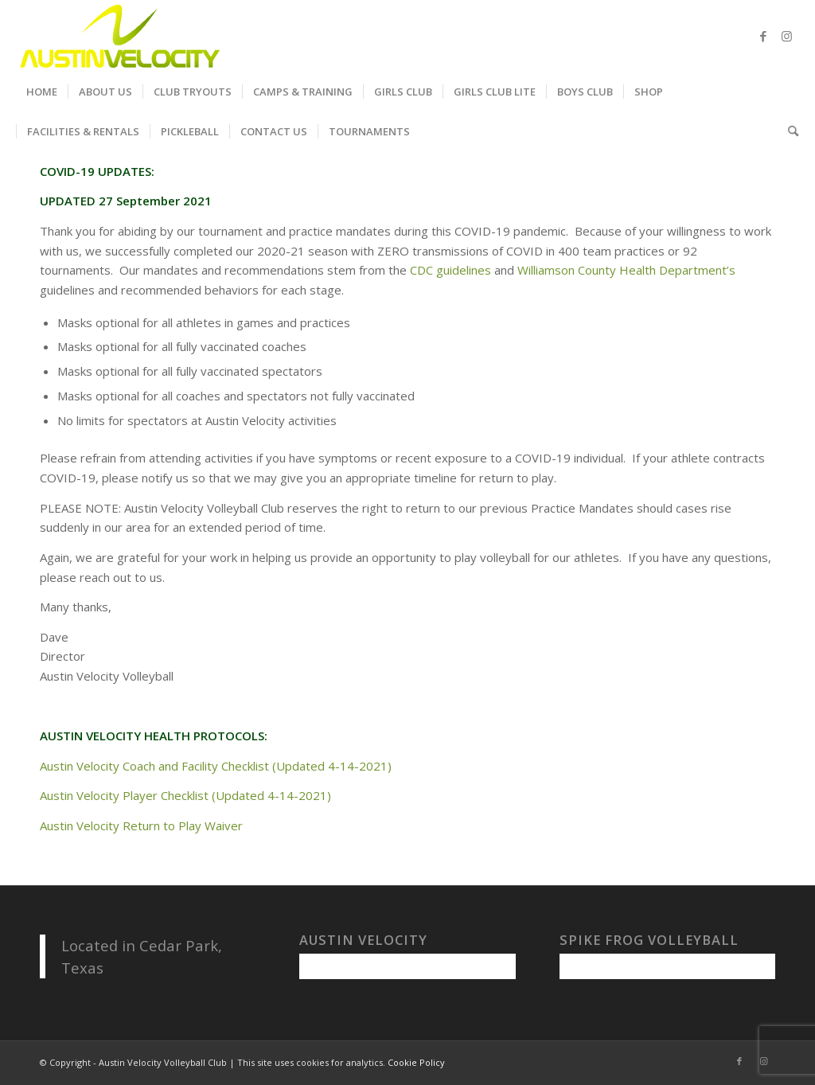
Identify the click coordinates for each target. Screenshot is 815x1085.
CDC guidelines (450, 270)
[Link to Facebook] (763, 36)
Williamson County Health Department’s (626, 270)
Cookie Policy (416, 1062)
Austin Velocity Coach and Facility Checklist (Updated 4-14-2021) (216, 766)
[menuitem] (42, 91)
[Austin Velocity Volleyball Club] (118, 36)
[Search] (788, 131)
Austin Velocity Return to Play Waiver (141, 825)
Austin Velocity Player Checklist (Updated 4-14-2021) (185, 795)
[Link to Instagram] (787, 36)
